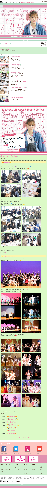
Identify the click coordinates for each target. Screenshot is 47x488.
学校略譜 (2, 471)
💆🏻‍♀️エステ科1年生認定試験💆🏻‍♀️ (11, 422)
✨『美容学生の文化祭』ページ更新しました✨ (8, 50)
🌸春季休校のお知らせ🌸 (5, 49)
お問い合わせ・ (42, 473)
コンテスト (25, 469)
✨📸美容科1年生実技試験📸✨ (12, 418)
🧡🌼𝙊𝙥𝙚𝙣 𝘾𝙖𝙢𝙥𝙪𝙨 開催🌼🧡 (7, 162)
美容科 (6, 466)
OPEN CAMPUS (26, 466)
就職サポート (34, 466)
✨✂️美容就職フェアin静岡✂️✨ (12, 419)
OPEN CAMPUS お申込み (41, 466)
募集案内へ (14, 69)
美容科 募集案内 (17, 466)
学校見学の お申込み (41, 468)
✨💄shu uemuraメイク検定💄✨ (12, 424)
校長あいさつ (2, 466)
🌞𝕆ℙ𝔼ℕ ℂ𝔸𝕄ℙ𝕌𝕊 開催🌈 (11, 427)
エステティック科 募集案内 (17, 468)
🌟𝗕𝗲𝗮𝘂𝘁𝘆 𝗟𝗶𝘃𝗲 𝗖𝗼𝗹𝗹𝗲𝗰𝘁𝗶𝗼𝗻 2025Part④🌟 (9, 256)
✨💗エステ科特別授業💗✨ (11, 430)
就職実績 (33, 469)
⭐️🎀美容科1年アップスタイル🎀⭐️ (13, 425)
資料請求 (41, 469)
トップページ (26, 484)
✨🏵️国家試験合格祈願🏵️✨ (11, 433)
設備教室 (2, 469)
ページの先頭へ (21, 484)
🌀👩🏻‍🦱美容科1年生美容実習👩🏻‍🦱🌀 (12, 428)
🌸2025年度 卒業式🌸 (10, 421)
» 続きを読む (45, 435)
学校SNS (25, 473)
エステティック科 (8, 469)
